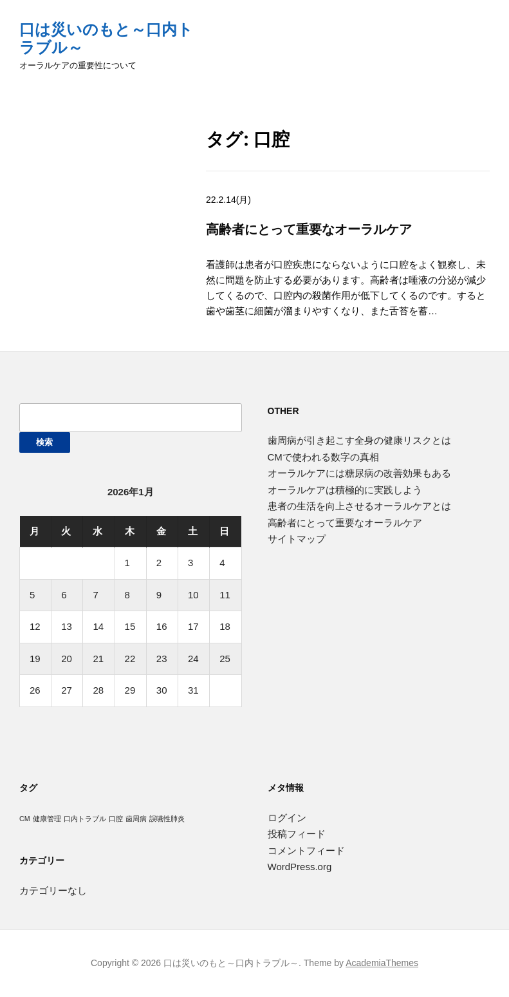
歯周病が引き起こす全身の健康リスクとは (359, 440)
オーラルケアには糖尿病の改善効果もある (359, 473)
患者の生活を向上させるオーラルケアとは (359, 505)
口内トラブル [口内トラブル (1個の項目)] (85, 818)
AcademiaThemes (382, 963)
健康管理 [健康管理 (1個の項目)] (47, 818)
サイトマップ (297, 538)
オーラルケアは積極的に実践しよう (345, 489)
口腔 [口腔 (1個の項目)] (116, 818)
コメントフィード (306, 850)
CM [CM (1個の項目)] (24, 818)
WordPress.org (300, 866)
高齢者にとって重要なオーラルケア (309, 229)
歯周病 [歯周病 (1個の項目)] (136, 818)
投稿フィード (297, 833)
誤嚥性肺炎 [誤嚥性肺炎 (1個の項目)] (167, 818)
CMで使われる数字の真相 (323, 456)
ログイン (287, 817)
